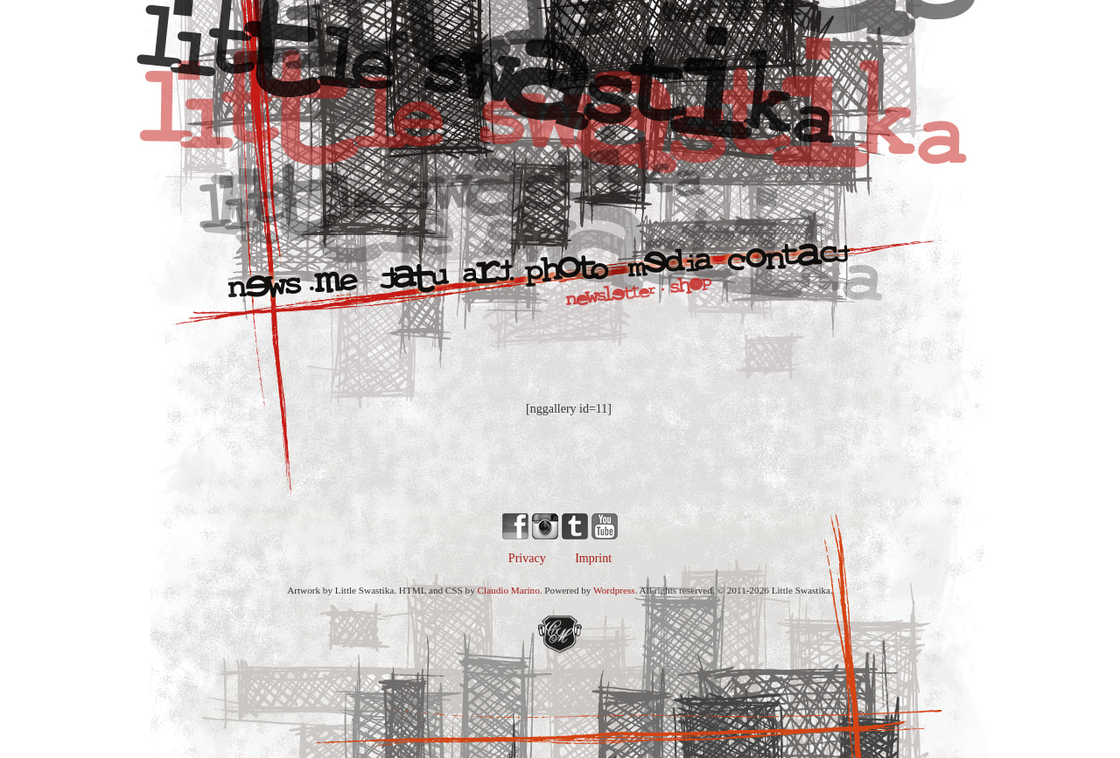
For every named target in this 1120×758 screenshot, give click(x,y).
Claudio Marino (509, 590)
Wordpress (614, 590)
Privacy (527, 558)
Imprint (593, 558)
